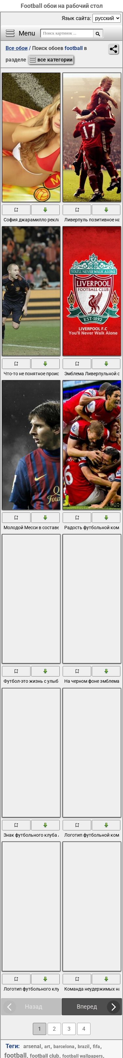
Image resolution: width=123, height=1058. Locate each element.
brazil (84, 1046)
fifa (96, 1046)
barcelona (63, 1046)
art (47, 1046)
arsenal (32, 1046)
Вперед (87, 1006)
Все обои (17, 48)
